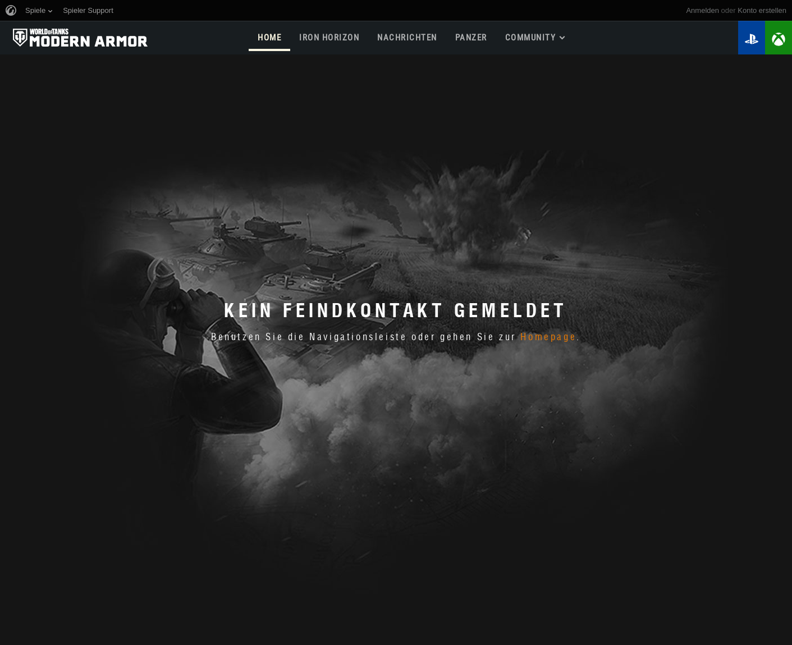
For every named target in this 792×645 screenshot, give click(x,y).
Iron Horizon (329, 38)
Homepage (548, 337)
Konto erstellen (762, 10)
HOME (269, 38)
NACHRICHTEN (407, 38)
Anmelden (702, 10)
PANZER (471, 38)
